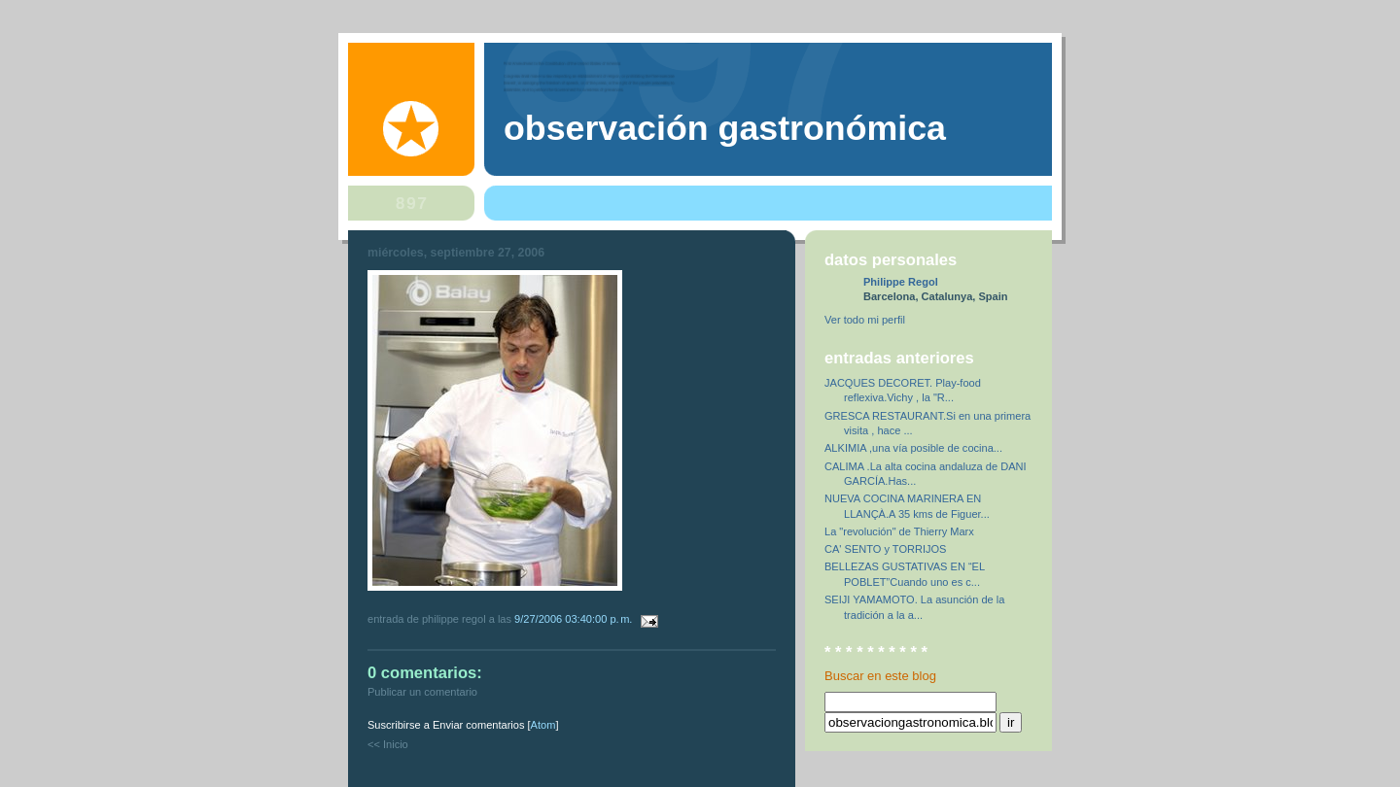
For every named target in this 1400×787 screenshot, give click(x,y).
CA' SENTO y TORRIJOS (885, 549)
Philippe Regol (900, 282)
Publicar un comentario (422, 692)
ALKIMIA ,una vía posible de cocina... (913, 448)
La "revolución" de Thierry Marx (899, 531)
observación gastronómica (725, 128)
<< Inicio (388, 744)
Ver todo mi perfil (864, 319)
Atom (543, 725)
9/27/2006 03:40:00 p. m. (574, 619)
